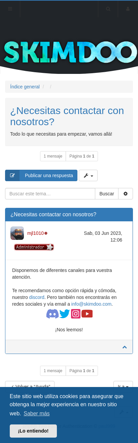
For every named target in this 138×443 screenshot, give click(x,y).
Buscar (106, 193)
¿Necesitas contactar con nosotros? (53, 214)
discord (36, 297)
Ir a (123, 386)
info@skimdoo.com (91, 304)
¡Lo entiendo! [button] (33, 431)
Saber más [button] (36, 413)
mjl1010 (35, 233)
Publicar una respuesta (39, 175)
